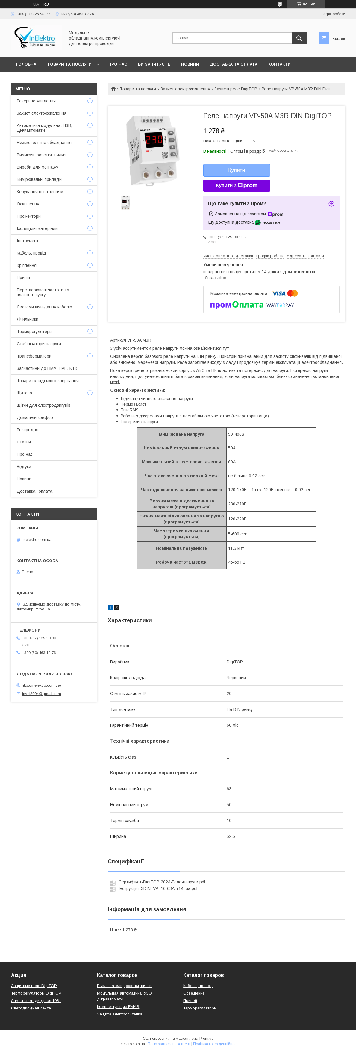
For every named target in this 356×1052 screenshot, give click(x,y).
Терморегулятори (34, 331)
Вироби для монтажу (37, 167)
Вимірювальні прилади (39, 179)
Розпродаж (28, 429)
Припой (190, 1000)
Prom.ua (206, 1038)
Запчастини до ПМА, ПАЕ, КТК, (47, 368)
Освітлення (28, 204)
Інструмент (28, 240)
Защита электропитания (119, 1014)
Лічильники (27, 319)
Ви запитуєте (154, 64)
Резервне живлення (36, 101)
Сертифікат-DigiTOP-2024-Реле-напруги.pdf (162, 882)
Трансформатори (34, 356)
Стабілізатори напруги (39, 343)
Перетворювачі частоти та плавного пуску (43, 292)
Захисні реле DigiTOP (235, 89)
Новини (190, 64)
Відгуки (24, 466)
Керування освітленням (40, 191)
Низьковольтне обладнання (44, 142)
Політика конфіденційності (216, 1044)
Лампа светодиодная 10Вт (36, 1000)
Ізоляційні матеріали (37, 228)
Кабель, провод (198, 985)
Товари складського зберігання (48, 380)
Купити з (236, 185)
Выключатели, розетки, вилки (124, 985)
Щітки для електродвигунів (43, 405)
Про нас (117, 64)
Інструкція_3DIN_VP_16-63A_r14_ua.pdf (158, 888)
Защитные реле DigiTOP (34, 985)
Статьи (24, 442)
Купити (236, 170)
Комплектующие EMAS (118, 1006)
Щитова (24, 392)
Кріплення (27, 265)
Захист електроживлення (185, 89)
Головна (26, 64)
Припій (23, 277)
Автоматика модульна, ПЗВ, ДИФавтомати (44, 128)
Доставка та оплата (233, 64)
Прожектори (29, 216)
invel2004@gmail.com (41, 693)
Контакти (279, 64)
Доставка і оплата (34, 491)
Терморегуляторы (200, 1008)
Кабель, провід (31, 253)
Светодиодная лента (31, 1008)
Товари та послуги (69, 64)
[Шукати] (299, 38)
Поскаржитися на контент (169, 1044)
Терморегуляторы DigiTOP (36, 993)
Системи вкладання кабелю (44, 307)
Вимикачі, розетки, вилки (41, 154)
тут (226, 348)
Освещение (193, 993)
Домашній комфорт (36, 417)
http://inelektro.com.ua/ (41, 685)
